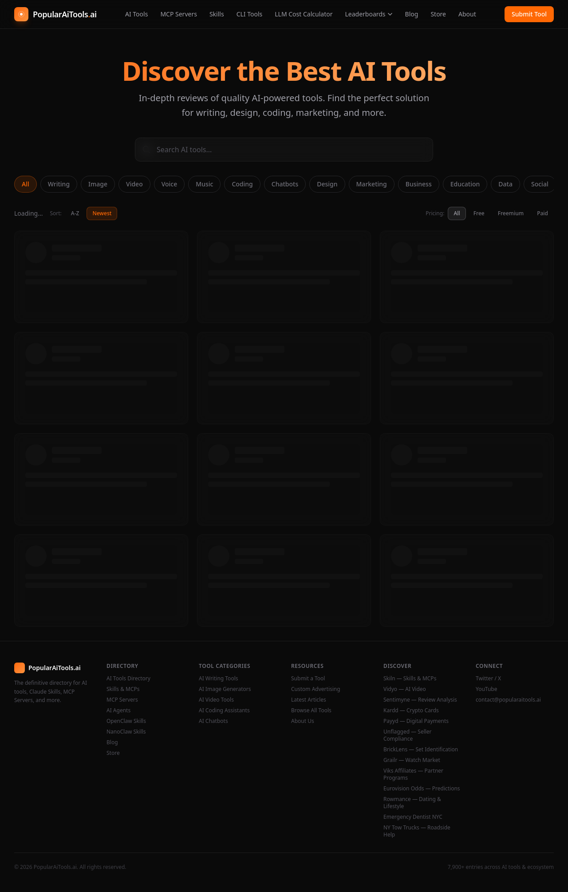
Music (204, 184)
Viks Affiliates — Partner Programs (413, 774)
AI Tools (136, 14)
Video (134, 184)
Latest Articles (308, 699)
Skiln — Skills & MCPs (409, 678)
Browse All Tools (311, 710)
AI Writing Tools (218, 678)
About (467, 14)
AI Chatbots (213, 721)
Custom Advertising (315, 689)
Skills (216, 14)
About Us (302, 721)
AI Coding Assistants (224, 710)
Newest (101, 213)
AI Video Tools (216, 699)
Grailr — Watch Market (411, 760)
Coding (242, 184)
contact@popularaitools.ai (508, 699)
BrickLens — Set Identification (420, 749)
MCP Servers (178, 14)
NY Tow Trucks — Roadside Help (416, 831)
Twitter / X (488, 678)
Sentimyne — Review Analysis (420, 699)
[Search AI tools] (284, 150)
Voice (170, 184)
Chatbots (285, 184)
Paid (542, 213)
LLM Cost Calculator (303, 14)
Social (539, 184)
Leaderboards (368, 14)
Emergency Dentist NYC (412, 817)
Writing (59, 184)
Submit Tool (529, 14)
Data (505, 184)
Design (327, 184)
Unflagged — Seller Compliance (407, 735)
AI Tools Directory (128, 678)
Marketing (371, 184)
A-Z (75, 213)
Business (419, 184)
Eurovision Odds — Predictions (421, 788)
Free (479, 213)
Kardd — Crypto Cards (411, 710)
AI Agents (118, 710)
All (25, 184)
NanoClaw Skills (126, 731)
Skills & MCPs (123, 689)
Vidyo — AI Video (404, 689)
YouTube (486, 689)
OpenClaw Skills (126, 721)
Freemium (511, 213)
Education (465, 184)
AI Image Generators (225, 689)
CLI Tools (250, 14)
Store (438, 14)
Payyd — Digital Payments (416, 721)
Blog (411, 14)
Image (97, 184)
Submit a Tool (308, 678)
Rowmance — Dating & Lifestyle (412, 803)
